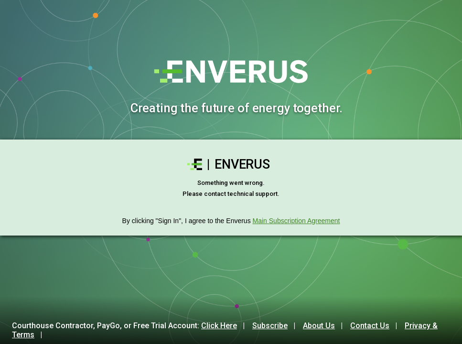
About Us (319, 325)
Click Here (219, 325)
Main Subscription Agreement (296, 221)
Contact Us (369, 325)
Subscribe (270, 325)
